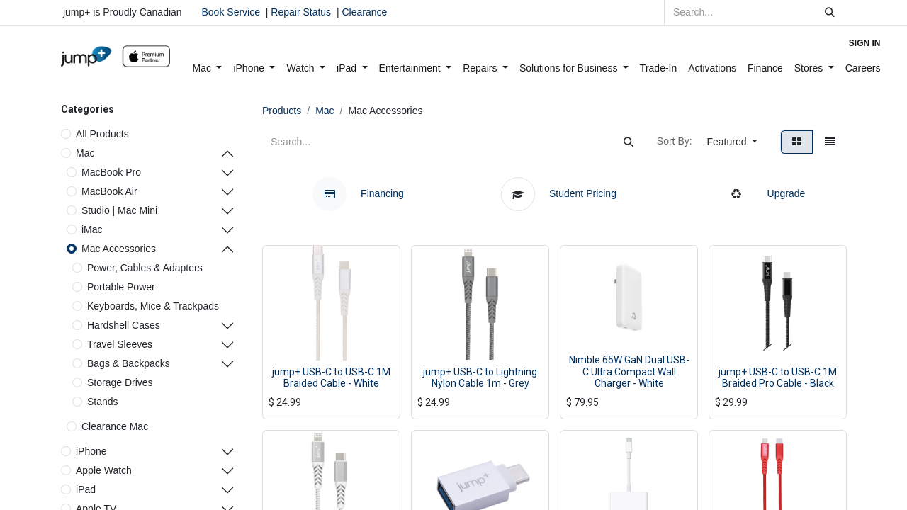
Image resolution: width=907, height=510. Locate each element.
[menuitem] (207, 68)
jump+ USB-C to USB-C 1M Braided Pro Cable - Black (778, 378)
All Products (102, 134)
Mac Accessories (118, 248)
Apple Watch (104, 470)
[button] (732, 142)
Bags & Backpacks (128, 363)
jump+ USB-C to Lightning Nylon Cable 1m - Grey (480, 378)
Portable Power (121, 287)
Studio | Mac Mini (119, 210)
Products (281, 110)
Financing (358, 193)
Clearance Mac (114, 426)
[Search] (830, 12)
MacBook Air (109, 191)
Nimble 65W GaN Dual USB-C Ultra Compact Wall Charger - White (629, 372)
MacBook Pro (111, 172)
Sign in (865, 43)
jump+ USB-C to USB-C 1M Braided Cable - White (331, 378)
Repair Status (301, 12)
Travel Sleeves (119, 344)
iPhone (91, 451)
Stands (102, 401)
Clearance (364, 12)
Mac (85, 153)
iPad (86, 489)
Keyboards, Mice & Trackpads (153, 306)
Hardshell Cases (123, 325)
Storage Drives (120, 382)
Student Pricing (560, 193)
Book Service (231, 12)
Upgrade (762, 193)
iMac (92, 229)
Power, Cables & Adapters (145, 267)
